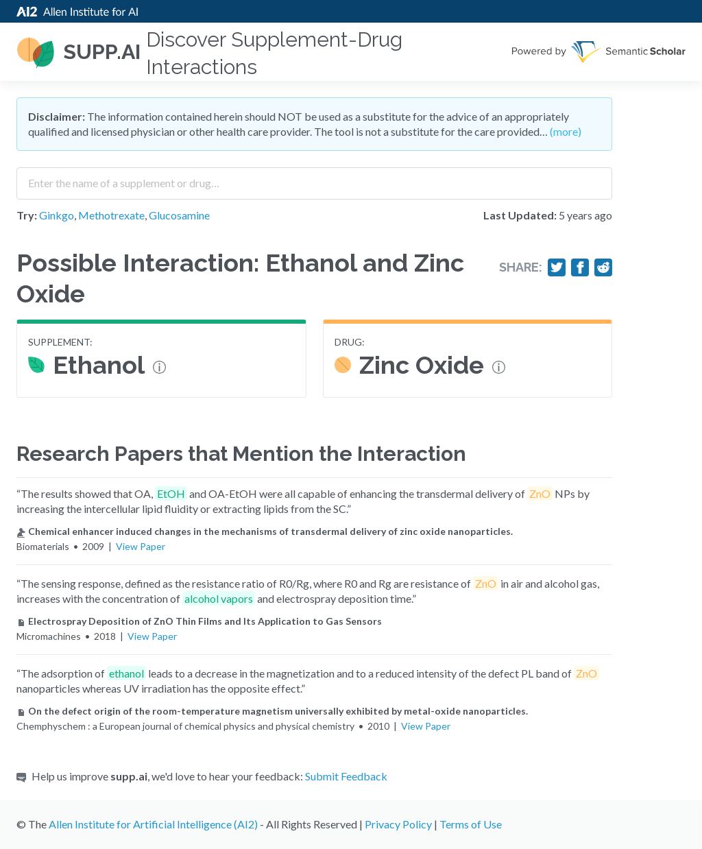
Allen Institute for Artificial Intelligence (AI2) (153, 823)
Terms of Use (470, 823)
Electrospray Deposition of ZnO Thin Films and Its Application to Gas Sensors (199, 621)
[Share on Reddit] (603, 267)
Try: (26, 215)
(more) (565, 131)
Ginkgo (56, 215)
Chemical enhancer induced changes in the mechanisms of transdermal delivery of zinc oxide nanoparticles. (264, 531)
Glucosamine (179, 215)
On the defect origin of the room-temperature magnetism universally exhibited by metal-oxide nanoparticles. (272, 711)
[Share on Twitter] (556, 267)
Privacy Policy (398, 823)
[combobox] (314, 178)
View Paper (140, 546)
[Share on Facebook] (580, 267)
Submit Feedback (346, 775)
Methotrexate (111, 215)
